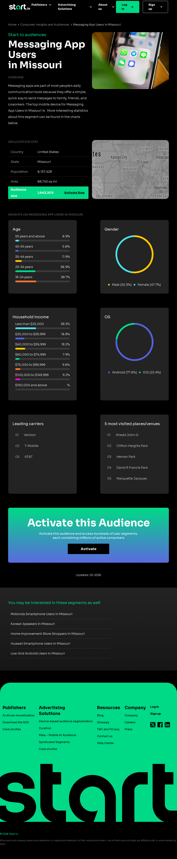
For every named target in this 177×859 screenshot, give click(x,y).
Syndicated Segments (54, 742)
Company (134, 707)
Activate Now (74, 192)
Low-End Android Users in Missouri (38, 653)
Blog (100, 715)
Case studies (12, 729)
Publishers (39, 5)
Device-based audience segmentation (66, 721)
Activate (88, 549)
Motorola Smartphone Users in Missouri (41, 614)
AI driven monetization (18, 715)
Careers (130, 722)
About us (103, 7)
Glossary (103, 722)
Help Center (105, 743)
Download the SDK (16, 722)
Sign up (151, 7)
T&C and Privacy (108, 729)
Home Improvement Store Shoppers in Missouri (48, 634)
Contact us (105, 736)
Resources (107, 707)
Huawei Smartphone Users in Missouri (40, 644)
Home (12, 24)
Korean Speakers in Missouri (33, 624)
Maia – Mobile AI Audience (57, 735)
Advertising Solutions (67, 7)
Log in (124, 7)
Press (128, 729)
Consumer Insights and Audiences (44, 24)
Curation (45, 728)
